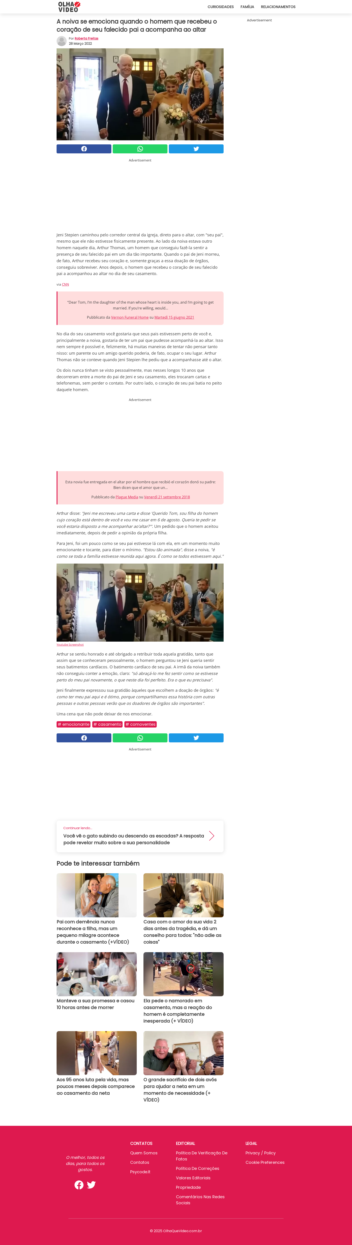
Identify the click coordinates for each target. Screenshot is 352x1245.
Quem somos (144, 1153)
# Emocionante (73, 724)
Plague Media (127, 497)
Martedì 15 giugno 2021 (174, 317)
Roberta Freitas (86, 38)
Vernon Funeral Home (130, 317)
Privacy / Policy (261, 1153)
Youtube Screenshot (70, 645)
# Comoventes (140, 724)
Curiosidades (221, 6)
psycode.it (140, 1172)
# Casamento (107, 724)
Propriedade (188, 1187)
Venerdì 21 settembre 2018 (167, 497)
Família (247, 6)
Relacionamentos (278, 6)
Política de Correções (197, 1168)
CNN (65, 284)
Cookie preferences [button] (265, 1162)
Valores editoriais (193, 1178)
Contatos (139, 1162)
